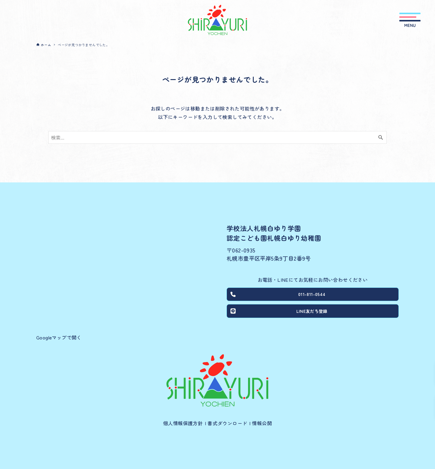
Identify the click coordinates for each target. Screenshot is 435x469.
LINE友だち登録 (280, 313)
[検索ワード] (217, 137)
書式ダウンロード (227, 423)
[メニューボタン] (409, 20)
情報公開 (262, 423)
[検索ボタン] (381, 137)
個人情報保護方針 (183, 423)
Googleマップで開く (59, 337)
